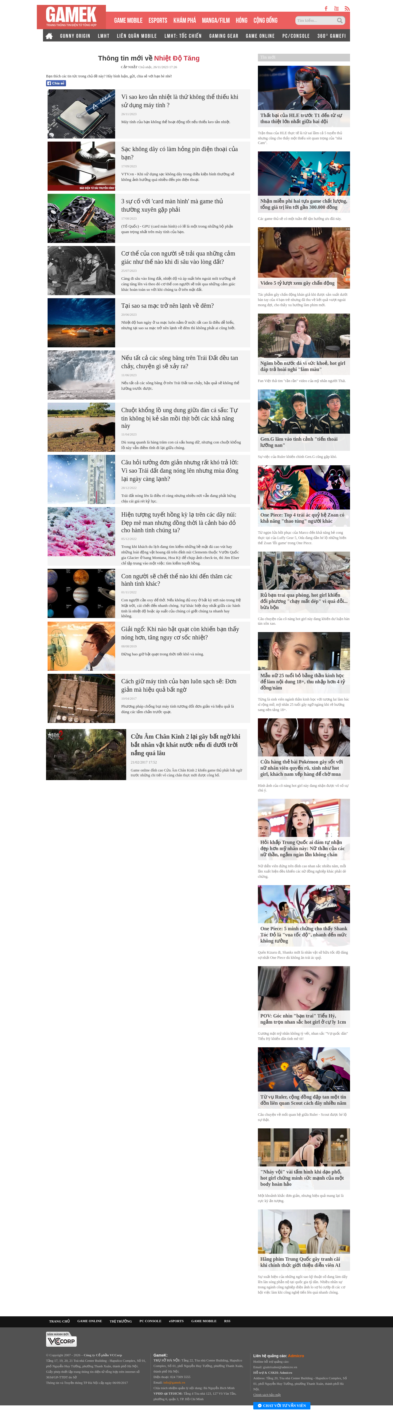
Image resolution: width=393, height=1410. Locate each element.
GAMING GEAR (224, 35)
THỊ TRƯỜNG (121, 1321)
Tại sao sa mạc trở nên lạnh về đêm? (167, 305)
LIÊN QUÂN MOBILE (137, 35)
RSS (227, 1321)
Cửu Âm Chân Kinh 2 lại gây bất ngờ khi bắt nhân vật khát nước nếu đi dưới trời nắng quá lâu (185, 744)
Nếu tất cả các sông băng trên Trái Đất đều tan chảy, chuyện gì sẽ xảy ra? (179, 361)
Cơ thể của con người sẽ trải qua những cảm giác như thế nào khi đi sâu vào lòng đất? (178, 257)
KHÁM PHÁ (184, 19)
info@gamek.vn (174, 1382)
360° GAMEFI (331, 35)
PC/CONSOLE (296, 35)
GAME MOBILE (128, 19)
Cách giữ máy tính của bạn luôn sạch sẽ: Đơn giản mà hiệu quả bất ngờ (178, 685)
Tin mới (267, 57)
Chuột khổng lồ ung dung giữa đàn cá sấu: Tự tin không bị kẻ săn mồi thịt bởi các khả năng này (179, 418)
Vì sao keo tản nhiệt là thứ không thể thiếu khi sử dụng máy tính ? (179, 100)
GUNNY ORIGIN (75, 35)
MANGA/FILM (216, 19)
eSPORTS (158, 19)
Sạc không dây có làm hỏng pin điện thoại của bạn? (179, 153)
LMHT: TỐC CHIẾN (183, 35)
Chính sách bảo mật (267, 1394)
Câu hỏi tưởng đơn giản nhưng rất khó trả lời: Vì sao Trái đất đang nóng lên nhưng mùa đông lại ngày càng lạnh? (180, 470)
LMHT (104, 35)
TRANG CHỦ (59, 1321)
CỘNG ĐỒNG (266, 19)
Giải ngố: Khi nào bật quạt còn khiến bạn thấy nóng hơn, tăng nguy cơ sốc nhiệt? (180, 633)
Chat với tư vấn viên (282, 1406)
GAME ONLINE (260, 35)
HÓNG (241, 19)
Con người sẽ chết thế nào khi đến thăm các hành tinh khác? (176, 580)
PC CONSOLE (150, 1321)
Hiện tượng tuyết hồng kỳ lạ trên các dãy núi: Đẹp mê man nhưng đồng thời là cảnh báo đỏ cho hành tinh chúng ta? (178, 522)
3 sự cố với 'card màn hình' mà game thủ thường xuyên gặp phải (172, 205)
